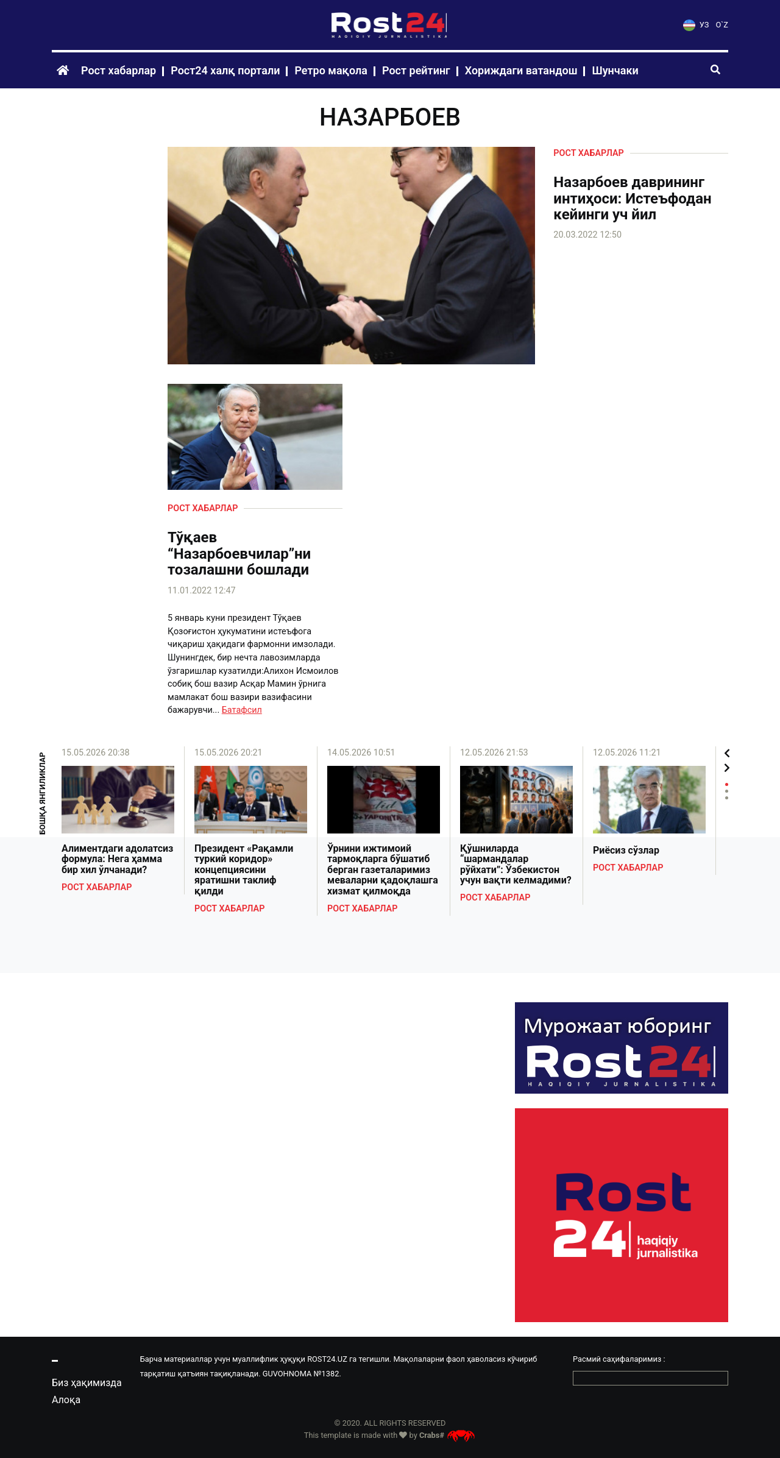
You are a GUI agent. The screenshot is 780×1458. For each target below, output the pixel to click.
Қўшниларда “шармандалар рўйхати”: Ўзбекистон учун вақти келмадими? (516, 864)
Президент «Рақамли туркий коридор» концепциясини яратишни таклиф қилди (243, 870)
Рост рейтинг (416, 70)
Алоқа (66, 1400)
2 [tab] (726, 791)
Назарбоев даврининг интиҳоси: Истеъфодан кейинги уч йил (632, 198)
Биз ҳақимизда (87, 1383)
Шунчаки (615, 70)
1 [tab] (726, 784)
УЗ (696, 24)
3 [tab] (726, 797)
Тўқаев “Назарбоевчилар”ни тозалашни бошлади (239, 553)
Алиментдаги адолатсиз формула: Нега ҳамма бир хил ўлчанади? (117, 859)
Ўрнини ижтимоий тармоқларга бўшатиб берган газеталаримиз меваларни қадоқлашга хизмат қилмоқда (382, 870)
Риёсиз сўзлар (626, 850)
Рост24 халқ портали (225, 70)
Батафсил (242, 710)
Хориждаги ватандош (521, 70)
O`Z (722, 24)
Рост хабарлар (118, 70)
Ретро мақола (330, 70)
